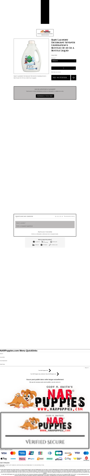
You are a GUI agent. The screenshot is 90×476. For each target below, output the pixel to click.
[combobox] (63, 60)
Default (53, 58)
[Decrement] (53, 68)
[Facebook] (36, 242)
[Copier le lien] (53, 245)
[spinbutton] (63, 68)
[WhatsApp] (53, 242)
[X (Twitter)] (45, 242)
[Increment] (74, 68)
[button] (45, 32)
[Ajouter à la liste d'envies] (73, 77)
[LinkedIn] (36, 245)
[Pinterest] (44, 245)
